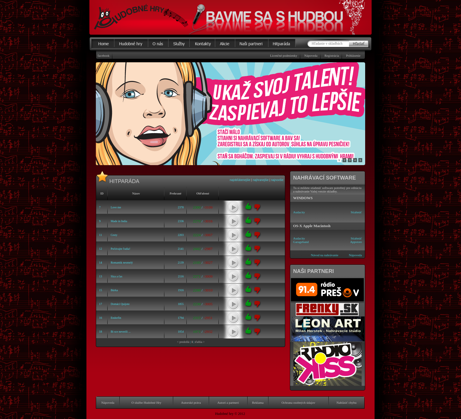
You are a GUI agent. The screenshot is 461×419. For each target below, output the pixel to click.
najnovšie (277, 180)
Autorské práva (191, 402)
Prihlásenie (353, 55)
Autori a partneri (228, 402)
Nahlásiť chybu (347, 402)
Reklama (257, 402)
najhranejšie (261, 180)
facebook (103, 55)
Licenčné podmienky (283, 55)
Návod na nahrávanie (324, 255)
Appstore (356, 242)
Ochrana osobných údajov (298, 402)
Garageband (301, 242)
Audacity (299, 212)
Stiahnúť (356, 212)
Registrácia (332, 55)
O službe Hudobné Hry (146, 402)
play (233, 208)
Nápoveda (311, 55)
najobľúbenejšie (240, 180)
